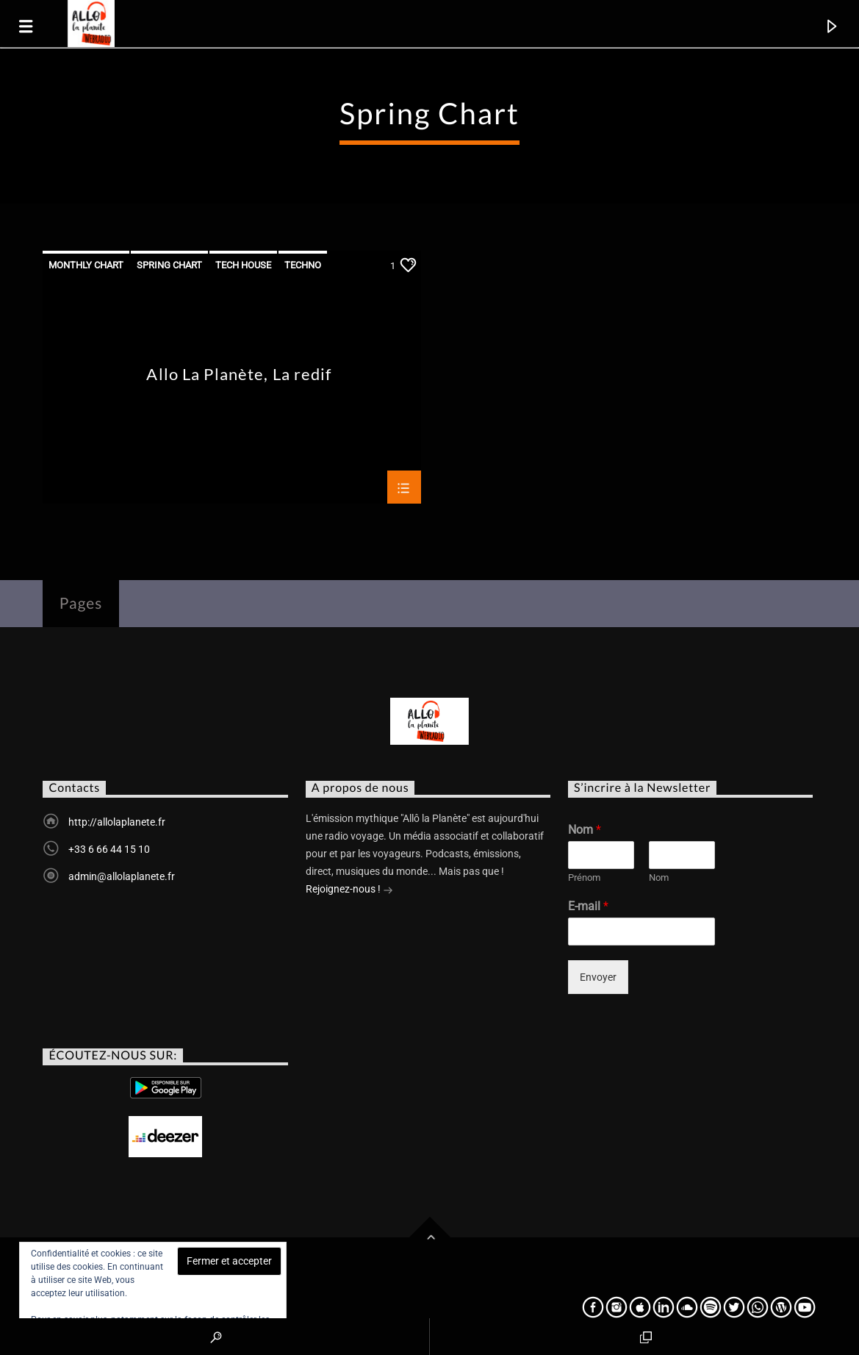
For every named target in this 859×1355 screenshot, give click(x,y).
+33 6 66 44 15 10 (109, 849)
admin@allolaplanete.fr (121, 876)
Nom (584, 830)
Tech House (243, 265)
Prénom (584, 877)
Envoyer (598, 977)
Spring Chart (169, 265)
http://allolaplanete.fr (116, 822)
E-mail (588, 906)
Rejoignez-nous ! (349, 890)
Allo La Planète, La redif (238, 374)
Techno (302, 265)
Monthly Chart (85, 265)
